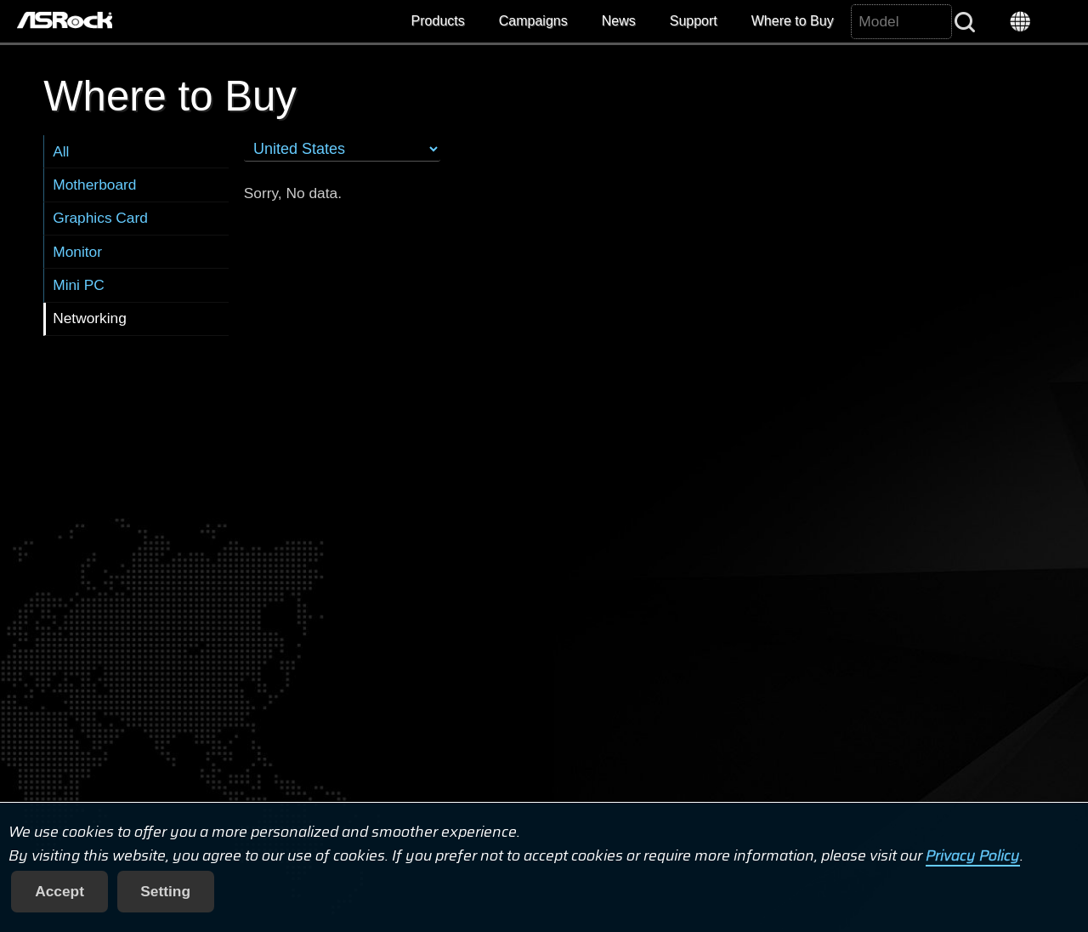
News (619, 21)
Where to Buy (792, 21)
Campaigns (533, 21)
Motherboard (94, 184)
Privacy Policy (973, 855)
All (61, 151)
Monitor (77, 251)
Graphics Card (100, 217)
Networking (90, 318)
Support (693, 21)
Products (438, 21)
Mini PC (79, 284)
